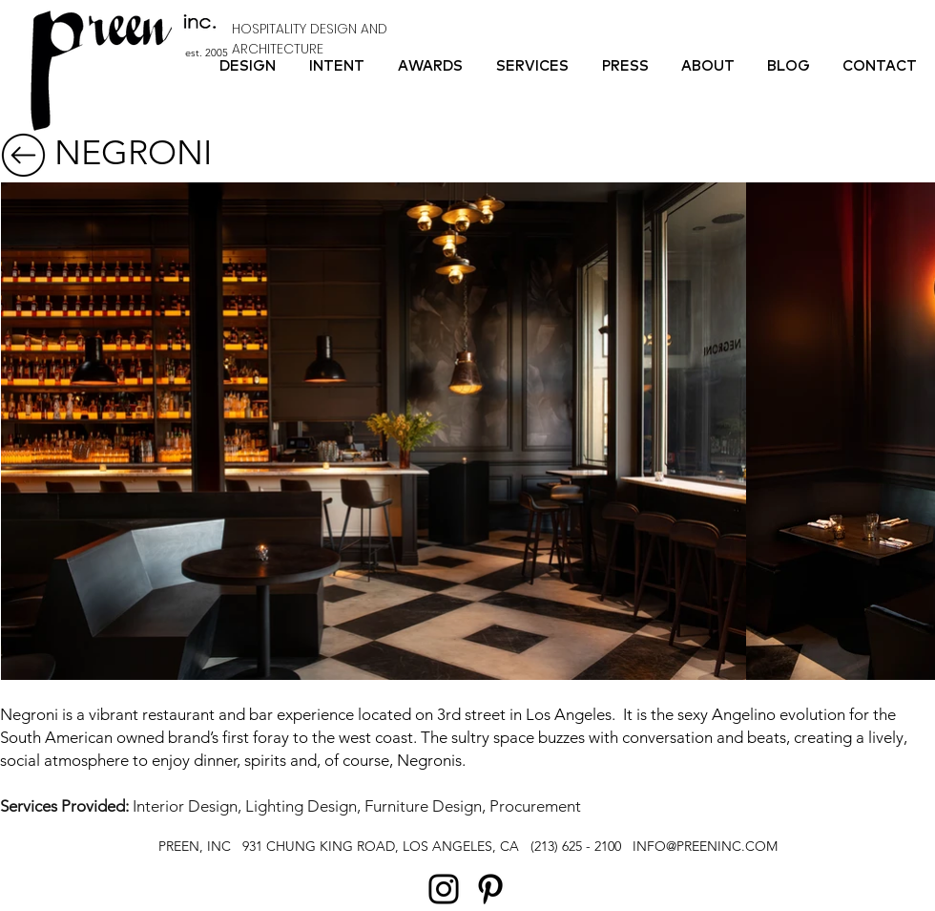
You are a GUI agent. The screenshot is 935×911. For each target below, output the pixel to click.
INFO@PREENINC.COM (705, 846)
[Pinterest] (490, 889)
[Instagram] (444, 889)
